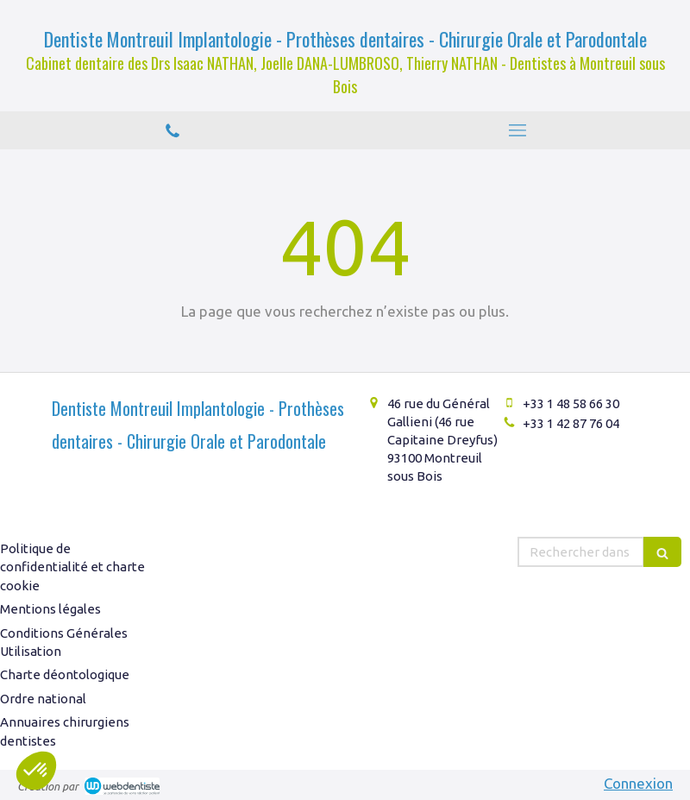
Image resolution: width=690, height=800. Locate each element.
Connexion (638, 783)
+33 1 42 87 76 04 (571, 423)
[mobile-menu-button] (517, 130)
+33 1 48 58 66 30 (571, 403)
